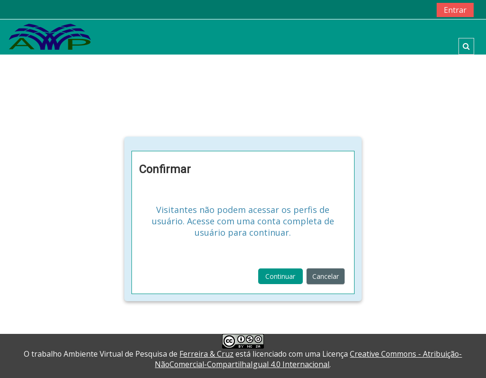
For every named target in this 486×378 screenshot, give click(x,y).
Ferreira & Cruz (206, 354)
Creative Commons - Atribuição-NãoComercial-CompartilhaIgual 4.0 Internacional (308, 359)
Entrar (455, 10)
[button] (466, 46)
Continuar (280, 276)
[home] (50, 36)
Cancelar (325, 276)
